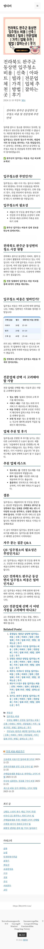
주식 (5, 881)
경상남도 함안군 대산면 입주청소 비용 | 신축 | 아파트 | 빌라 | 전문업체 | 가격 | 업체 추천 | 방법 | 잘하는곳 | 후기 (21, 735)
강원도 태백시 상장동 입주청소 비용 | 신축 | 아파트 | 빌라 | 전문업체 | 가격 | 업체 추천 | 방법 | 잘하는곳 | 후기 (21, 724)
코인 (5, 889)
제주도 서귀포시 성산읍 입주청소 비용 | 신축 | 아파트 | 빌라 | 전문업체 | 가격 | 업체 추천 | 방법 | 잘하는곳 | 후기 (25, 675)
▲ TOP (22, 934)
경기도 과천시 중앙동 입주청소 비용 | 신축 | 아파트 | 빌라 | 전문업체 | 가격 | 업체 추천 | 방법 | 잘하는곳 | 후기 (25, 700)
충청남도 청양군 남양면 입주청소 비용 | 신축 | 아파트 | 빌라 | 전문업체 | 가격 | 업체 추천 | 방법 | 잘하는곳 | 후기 (25, 638)
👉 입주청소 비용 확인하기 (22, 369)
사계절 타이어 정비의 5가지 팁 (17, 823)
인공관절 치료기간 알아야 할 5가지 (18, 759)
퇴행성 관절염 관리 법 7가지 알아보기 (20, 828)
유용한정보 (8, 869)
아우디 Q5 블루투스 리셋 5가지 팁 (18, 815)
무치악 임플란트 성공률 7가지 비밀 (18, 780)
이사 (5, 873)
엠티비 (7, 6)
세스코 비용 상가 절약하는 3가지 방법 (20, 788)
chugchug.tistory (22, 929)
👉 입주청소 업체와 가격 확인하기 (22, 238)
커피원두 (7, 885)
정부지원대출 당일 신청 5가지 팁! (18, 766)
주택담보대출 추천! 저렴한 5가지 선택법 (21, 819)
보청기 (6, 860)
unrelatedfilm (27, 926)
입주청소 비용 (13, 716)
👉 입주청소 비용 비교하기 (22, 168)
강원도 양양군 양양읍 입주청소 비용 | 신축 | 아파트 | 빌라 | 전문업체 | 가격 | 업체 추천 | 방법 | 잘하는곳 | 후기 (25, 663)
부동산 (10, 712)
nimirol (14, 926)
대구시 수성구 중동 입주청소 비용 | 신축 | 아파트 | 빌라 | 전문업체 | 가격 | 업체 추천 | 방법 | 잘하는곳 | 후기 (25, 688)
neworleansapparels (11, 921)
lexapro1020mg (31, 923)
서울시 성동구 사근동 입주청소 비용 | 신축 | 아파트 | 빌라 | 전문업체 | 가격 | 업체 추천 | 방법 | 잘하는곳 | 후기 (25, 651)
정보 (5, 877)
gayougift (16, 923)
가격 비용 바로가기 (15, 751)
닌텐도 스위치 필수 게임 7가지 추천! (19, 811)
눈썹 (5, 852)
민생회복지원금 (10, 856)
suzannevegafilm (30, 921)
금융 (5, 848)
